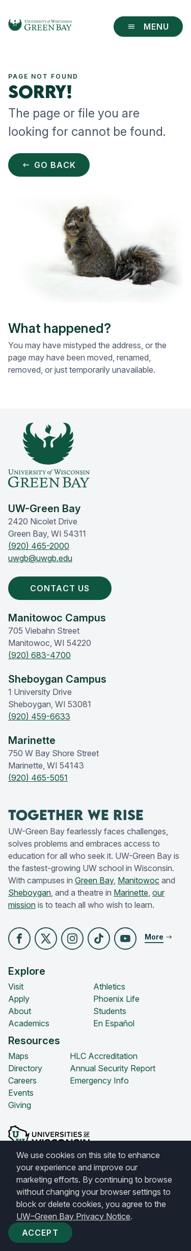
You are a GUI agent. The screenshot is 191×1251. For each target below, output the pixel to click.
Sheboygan (29, 892)
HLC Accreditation (104, 1056)
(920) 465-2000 (38, 546)
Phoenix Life (116, 999)
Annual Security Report (112, 1068)
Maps (18, 1056)
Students (109, 1011)
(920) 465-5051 (38, 778)
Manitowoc (138, 880)
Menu (148, 26)
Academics (28, 1023)
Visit (15, 986)
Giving (19, 1105)
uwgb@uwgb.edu (40, 558)
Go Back (49, 165)
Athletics (109, 986)
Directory (25, 1068)
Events (21, 1093)
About (19, 1011)
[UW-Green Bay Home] (40, 26)
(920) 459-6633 (39, 716)
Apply (19, 999)
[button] (19, 938)
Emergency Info (99, 1080)
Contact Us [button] (62, 588)
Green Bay (94, 880)
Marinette (131, 892)
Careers (22, 1080)
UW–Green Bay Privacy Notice (73, 1216)
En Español (113, 1023)
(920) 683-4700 (39, 655)
